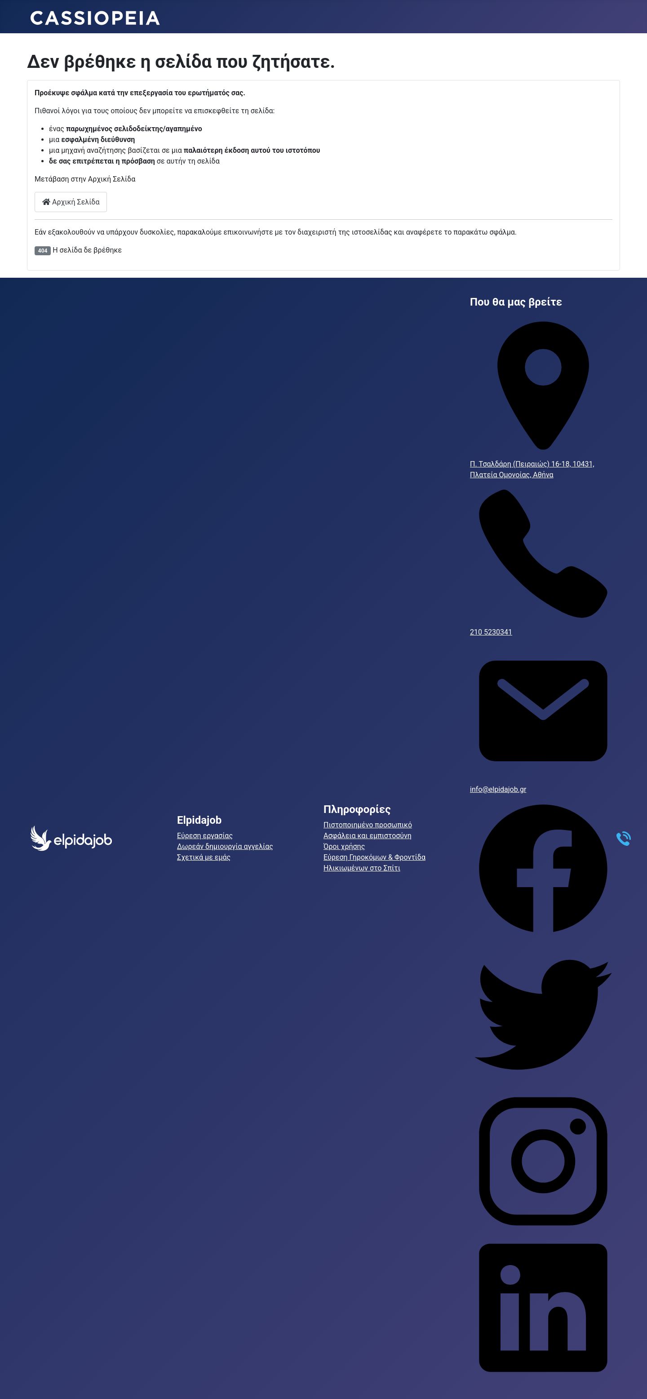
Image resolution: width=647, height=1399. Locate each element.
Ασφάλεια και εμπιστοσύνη (368, 835)
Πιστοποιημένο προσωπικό (368, 825)
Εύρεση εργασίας (205, 835)
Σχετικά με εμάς (203, 857)
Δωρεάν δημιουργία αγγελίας (225, 846)
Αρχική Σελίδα (70, 202)
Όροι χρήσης (344, 846)
